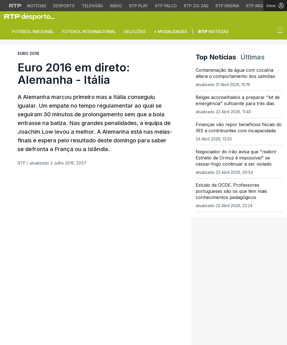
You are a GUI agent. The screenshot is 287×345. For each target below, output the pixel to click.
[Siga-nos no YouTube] (34, 285)
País (78, 255)
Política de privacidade (93, 306)
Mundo (80, 261)
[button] (269, 31)
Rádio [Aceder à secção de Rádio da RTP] (116, 5)
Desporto (83, 248)
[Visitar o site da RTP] (15, 5)
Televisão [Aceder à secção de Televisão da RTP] (92, 5)
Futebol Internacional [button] (89, 31)
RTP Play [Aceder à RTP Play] (138, 5)
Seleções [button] (135, 31)
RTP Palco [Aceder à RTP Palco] (166, 5)
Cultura (82, 275)
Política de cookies (135, 306)
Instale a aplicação (218, 242)
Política (82, 268)
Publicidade (108, 309)
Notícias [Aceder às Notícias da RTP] (36, 5)
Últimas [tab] (252, 57)
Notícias (213, 31)
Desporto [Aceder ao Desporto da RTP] (64, 5)
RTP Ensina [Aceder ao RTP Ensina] (227, 5)
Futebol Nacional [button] (33, 31)
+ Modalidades (170, 31)
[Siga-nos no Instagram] (25, 285)
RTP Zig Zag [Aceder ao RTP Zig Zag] (196, 5)
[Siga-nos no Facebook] (7, 285)
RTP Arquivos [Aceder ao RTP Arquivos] (260, 5)
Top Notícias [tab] (216, 57)
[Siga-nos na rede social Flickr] (43, 285)
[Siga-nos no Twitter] (16, 285)
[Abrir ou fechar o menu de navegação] (278, 31)
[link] (31, 16)
